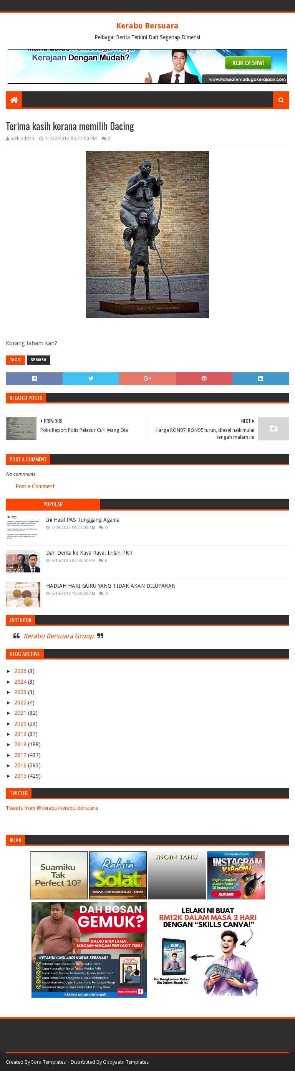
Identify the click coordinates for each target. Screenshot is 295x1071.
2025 (21, 671)
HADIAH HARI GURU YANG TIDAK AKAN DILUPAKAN (111, 586)
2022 (21, 702)
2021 (21, 713)
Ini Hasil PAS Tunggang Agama (82, 520)
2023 (21, 692)
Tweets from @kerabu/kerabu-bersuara (52, 808)
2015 (21, 776)
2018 (21, 744)
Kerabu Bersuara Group (58, 636)
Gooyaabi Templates (126, 1062)
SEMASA (38, 360)
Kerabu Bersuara (147, 25)
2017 (21, 755)
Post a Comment (35, 486)
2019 (21, 734)
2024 (21, 682)
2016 (21, 765)
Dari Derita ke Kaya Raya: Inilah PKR (89, 553)
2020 (21, 724)
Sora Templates (48, 1062)
